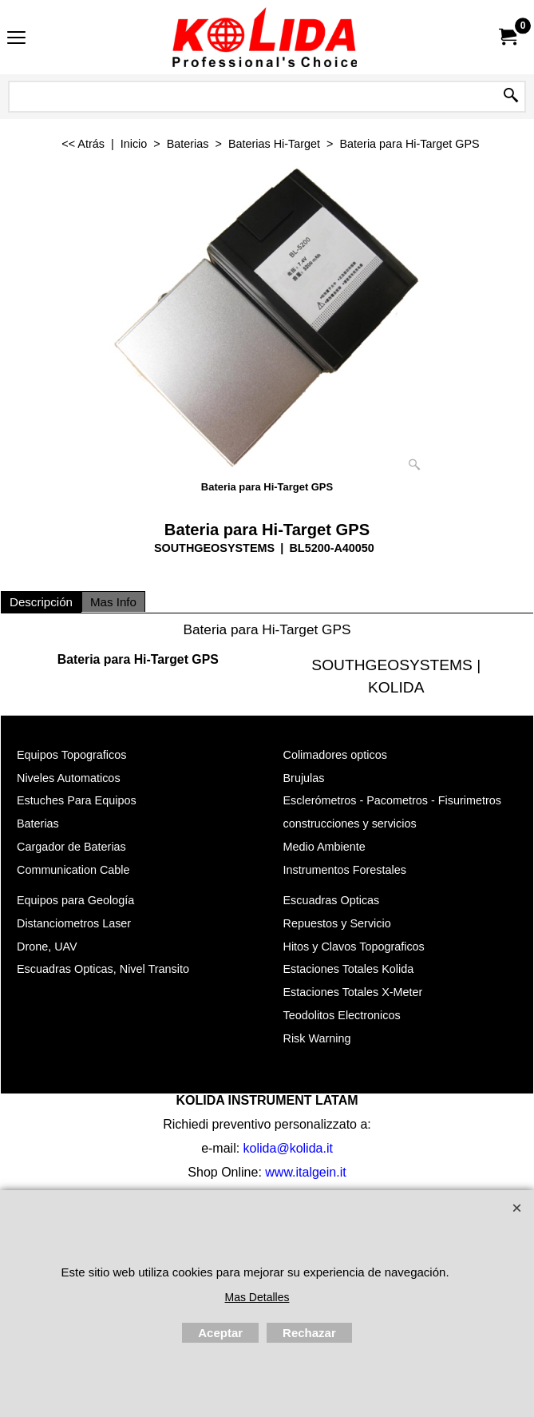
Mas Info (113, 602)
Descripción (41, 602)
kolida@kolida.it (288, 1147)
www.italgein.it (305, 1171)
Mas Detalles (257, 1297)
